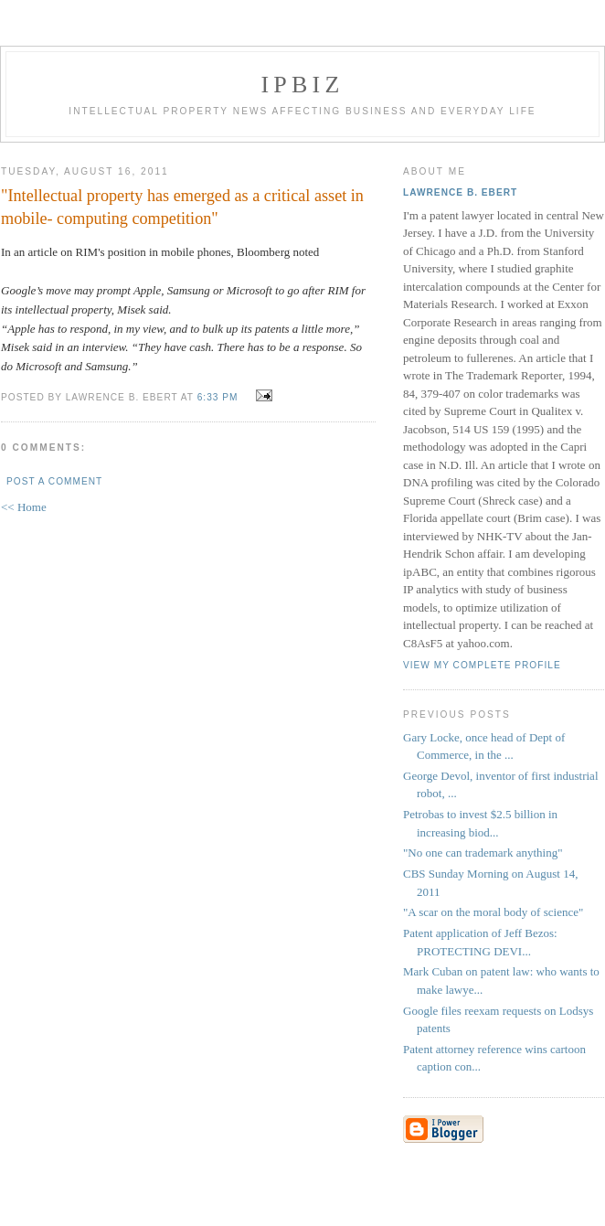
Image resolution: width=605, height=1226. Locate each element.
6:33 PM (218, 397)
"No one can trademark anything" (483, 852)
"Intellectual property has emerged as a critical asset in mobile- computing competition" (182, 207)
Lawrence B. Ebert (460, 192)
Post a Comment (54, 481)
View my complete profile (482, 665)
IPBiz (303, 84)
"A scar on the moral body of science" (493, 912)
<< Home (24, 507)
